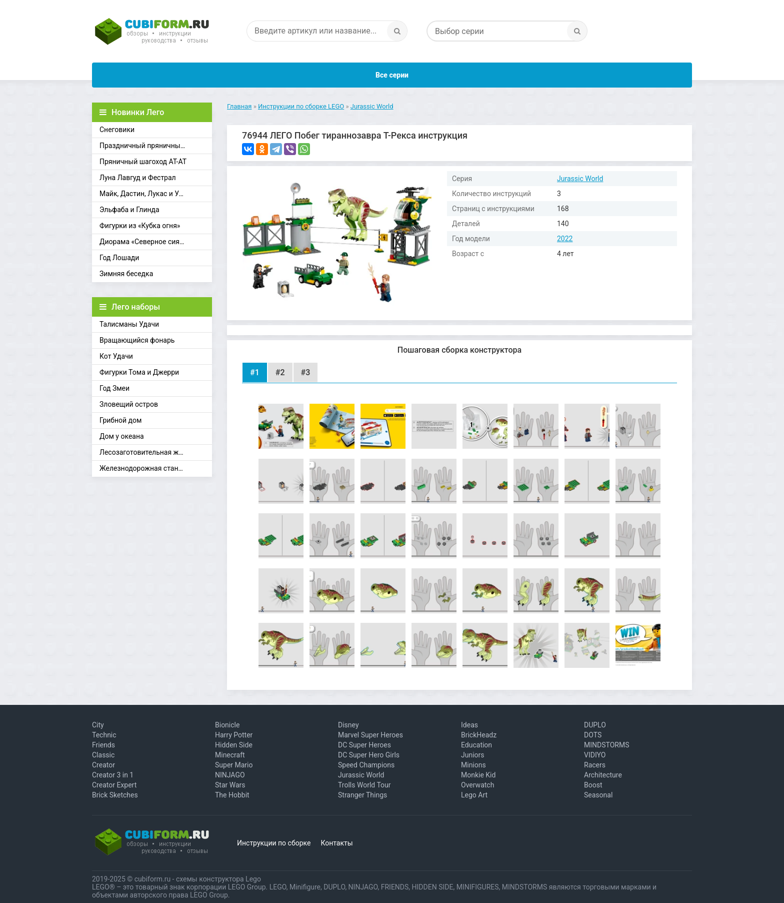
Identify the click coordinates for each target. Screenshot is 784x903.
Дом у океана (122, 436)
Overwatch (477, 785)
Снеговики (117, 130)
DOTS (593, 735)
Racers (595, 765)
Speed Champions (366, 765)
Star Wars (230, 785)
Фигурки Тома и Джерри (139, 372)
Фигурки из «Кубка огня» (140, 226)
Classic (103, 755)
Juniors (472, 755)
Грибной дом (121, 420)
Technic (104, 735)
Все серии (392, 75)
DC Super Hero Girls (369, 755)
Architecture (603, 775)
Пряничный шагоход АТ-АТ (143, 162)
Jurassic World (580, 179)
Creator (103, 765)
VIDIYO (595, 755)
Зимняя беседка (126, 274)
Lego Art (474, 795)
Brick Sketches (115, 795)
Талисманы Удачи (129, 324)
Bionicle (227, 725)
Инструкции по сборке (273, 843)
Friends (103, 745)
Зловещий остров (129, 404)
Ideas (469, 725)
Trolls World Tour (364, 785)
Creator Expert (114, 785)
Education (476, 745)
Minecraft (230, 755)
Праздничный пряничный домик (154, 146)
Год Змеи (115, 388)
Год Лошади (119, 258)
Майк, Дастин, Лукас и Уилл (145, 194)
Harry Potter (233, 735)
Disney (348, 725)
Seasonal (598, 795)
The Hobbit (232, 795)
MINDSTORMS (606, 745)
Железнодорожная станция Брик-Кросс (156, 468)
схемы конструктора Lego (218, 879)
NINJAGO (230, 775)
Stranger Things (362, 795)
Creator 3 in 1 (113, 775)
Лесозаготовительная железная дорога (156, 452)
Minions (473, 765)
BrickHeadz (478, 735)
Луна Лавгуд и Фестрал (138, 178)
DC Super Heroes (364, 745)
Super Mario (234, 765)
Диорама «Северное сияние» (147, 242)
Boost (593, 785)
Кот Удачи (116, 356)
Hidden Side (233, 745)
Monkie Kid (478, 775)
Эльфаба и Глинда (130, 210)
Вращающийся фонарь (137, 340)
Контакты (336, 843)
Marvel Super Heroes (370, 735)
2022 (564, 239)
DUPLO (595, 725)
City (98, 725)
